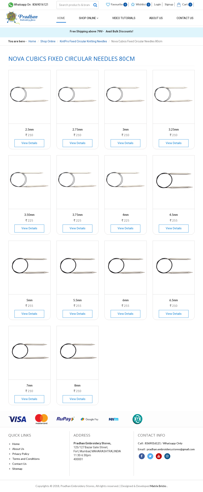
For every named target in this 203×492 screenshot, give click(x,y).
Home (61, 18)
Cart (184, 5)
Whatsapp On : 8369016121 (31, 4)
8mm (77, 385)
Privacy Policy (20, 453)
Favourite (116, 5)
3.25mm (174, 129)
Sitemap (17, 468)
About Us (156, 18)
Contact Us (185, 18)
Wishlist (140, 5)
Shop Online (88, 18)
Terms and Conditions (26, 458)
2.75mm (77, 129)
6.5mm (173, 300)
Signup (169, 4)
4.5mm (173, 214)
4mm (126, 214)
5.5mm (77, 300)
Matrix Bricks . (159, 486)
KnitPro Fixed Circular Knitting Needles (83, 41)
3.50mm (29, 214)
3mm (126, 129)
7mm (29, 385)
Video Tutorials (123, 18)
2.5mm (29, 129)
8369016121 (153, 443)
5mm (29, 300)
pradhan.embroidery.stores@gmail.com (171, 449)
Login (157, 4)
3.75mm (77, 214)
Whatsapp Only (172, 443)
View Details (29, 143)
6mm (126, 300)
